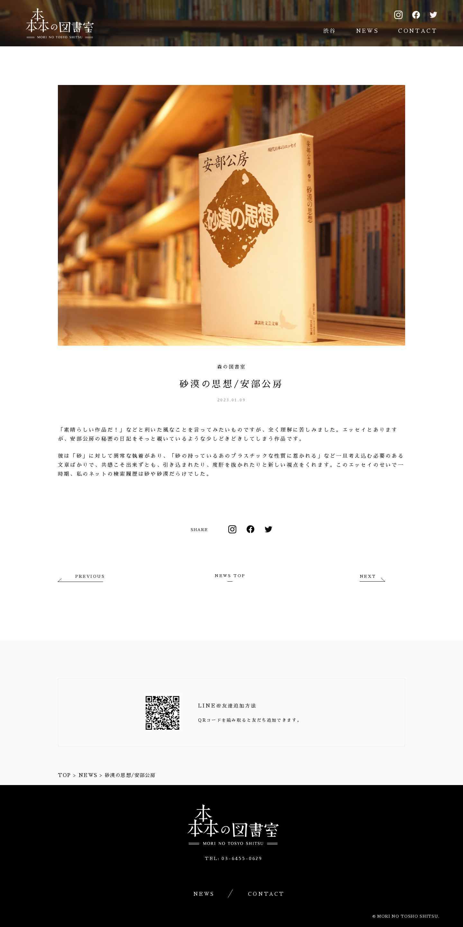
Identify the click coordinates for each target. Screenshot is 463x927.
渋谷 (329, 31)
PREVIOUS (90, 576)
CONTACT (417, 31)
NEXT (368, 576)
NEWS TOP (230, 576)
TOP (64, 775)
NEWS (367, 31)
